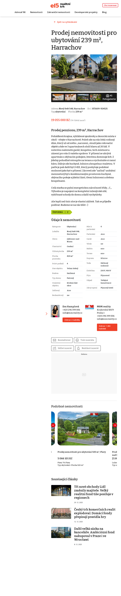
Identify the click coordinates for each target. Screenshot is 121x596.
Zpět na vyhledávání (68, 22)
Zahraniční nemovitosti (58, 12)
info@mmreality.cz (73, 312)
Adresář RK (20, 12)
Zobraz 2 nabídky (73, 319)
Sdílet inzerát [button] (66, 348)
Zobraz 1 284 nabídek (105, 327)
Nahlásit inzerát (91, 348)
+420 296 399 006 (72, 309)
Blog (104, 12)
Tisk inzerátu (88, 340)
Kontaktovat (65, 340)
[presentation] (54, 425)
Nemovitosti (36, 12)
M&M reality (104, 306)
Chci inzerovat (110, 5)
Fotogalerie (109, 97)
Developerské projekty (86, 12)
